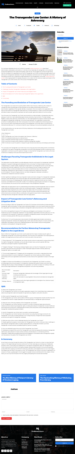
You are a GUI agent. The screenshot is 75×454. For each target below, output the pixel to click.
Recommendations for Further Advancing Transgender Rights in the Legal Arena (23, 93)
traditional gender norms (36, 68)
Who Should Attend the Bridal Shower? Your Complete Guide (68, 68)
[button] (37, 7)
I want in (65, 38)
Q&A (4, 96)
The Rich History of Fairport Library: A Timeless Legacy (18, 378)
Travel (37, 13)
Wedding (65, 51)
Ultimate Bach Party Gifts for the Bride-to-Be (68, 75)
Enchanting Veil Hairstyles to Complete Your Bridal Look (68, 90)
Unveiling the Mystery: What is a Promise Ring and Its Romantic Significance (68, 83)
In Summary (6, 98)
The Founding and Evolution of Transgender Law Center (17, 87)
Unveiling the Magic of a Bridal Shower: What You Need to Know (68, 105)
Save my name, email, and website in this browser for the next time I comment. (20, 415)
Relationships (66, 79)
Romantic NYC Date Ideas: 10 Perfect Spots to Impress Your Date (68, 60)
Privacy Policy (68, 445)
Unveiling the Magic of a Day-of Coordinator (68, 98)
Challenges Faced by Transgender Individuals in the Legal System (19, 89)
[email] (65, 35)
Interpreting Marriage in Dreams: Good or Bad (68, 53)
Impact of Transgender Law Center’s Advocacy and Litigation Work (19, 91)
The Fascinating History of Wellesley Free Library (55, 378)
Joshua (24, 64)
